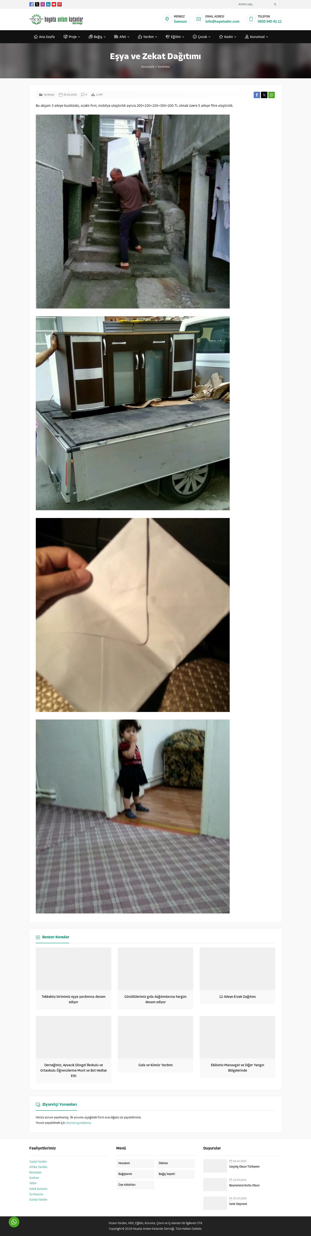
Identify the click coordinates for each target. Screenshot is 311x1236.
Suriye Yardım (38, 1199)
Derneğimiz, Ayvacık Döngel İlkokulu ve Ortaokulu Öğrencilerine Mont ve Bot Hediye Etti (73, 1071)
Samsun (180, 22)
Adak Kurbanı (38, 1189)
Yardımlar (163, 67)
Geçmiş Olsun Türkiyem (244, 1166)
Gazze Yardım (38, 1162)
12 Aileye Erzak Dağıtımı (237, 997)
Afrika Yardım (38, 1167)
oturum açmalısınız (78, 1123)
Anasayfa (147, 67)
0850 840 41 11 (270, 22)
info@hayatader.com (222, 22)
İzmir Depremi (238, 1204)
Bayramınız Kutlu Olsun (244, 1185)
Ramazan (35, 1172)
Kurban (34, 1178)
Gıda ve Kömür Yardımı (155, 1065)
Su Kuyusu (36, 1194)
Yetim (32, 1183)
